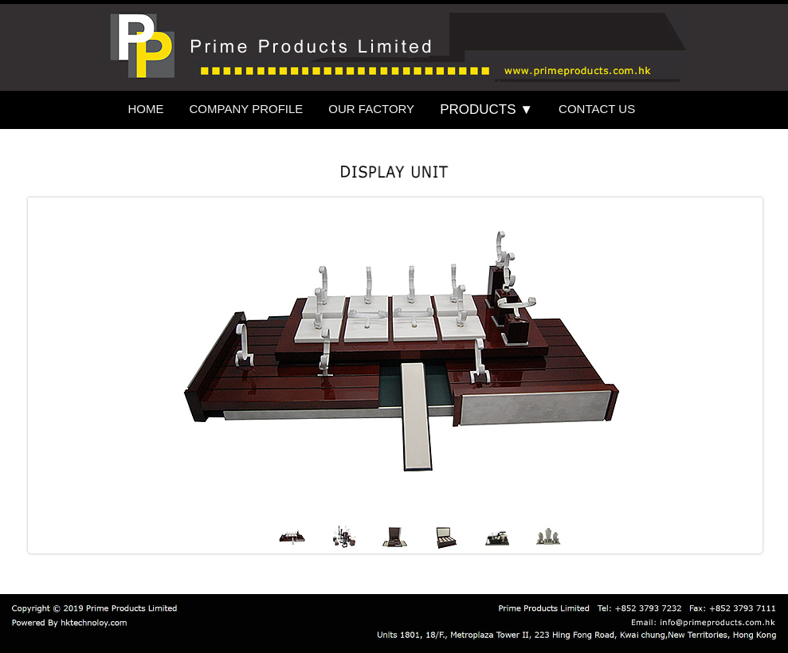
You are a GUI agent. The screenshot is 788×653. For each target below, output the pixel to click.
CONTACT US (597, 108)
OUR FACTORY (371, 108)
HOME (146, 108)
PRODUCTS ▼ (486, 109)
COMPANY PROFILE (247, 108)
